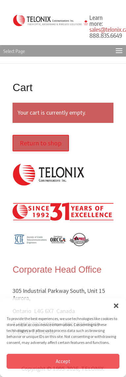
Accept (63, 361)
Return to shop (41, 143)
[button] (116, 305)
